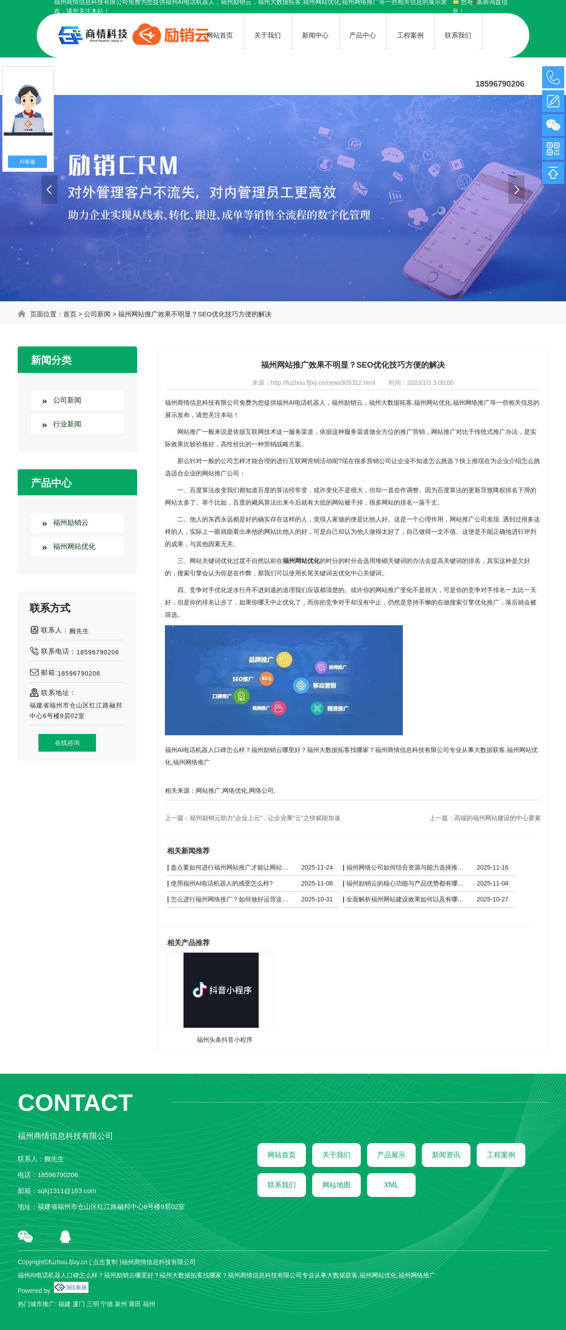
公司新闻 (97, 314)
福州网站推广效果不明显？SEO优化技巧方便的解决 (195, 314)
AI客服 (27, 162)
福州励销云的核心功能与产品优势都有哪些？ (406, 883)
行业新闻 (67, 424)
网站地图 (336, 1185)
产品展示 (391, 1155)
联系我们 (282, 1185)
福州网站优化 (74, 546)
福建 (64, 1303)
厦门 (79, 1303)
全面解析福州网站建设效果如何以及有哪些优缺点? (406, 899)
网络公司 (261, 790)
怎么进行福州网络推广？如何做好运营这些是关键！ (231, 899)
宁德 (106, 1303)
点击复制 (105, 1261)
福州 (149, 1303)
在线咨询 (67, 742)
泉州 (121, 1303)
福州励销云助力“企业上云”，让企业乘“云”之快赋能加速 (265, 817)
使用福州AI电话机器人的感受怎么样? (222, 883)
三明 (93, 1303)
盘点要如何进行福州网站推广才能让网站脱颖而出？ (231, 867)
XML (391, 1185)
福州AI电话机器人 (300, 402)
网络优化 (234, 790)
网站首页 (282, 1155)
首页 (69, 314)
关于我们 (336, 1155)
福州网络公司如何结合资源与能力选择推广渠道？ (406, 867)
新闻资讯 (446, 1155)
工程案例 (501, 1155)
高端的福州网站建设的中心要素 (497, 817)
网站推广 (208, 790)
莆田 (135, 1303)
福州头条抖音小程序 (224, 1039)
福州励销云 (70, 522)
